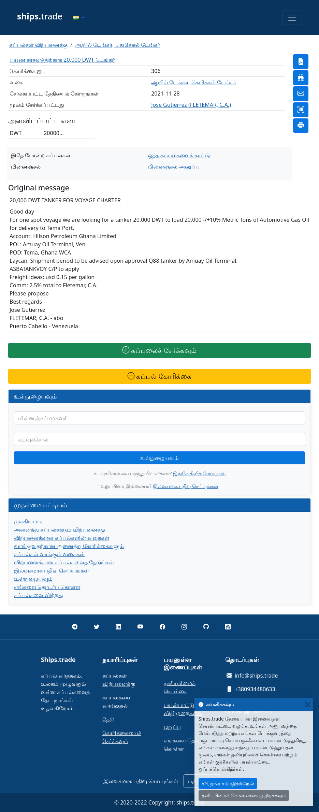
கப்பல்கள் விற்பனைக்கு (38, 44)
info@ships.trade (256, 675)
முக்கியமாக (28, 521)
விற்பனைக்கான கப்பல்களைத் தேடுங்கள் (64, 562)
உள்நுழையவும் (159, 458)
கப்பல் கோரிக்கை (159, 376)
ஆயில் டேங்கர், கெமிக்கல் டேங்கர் (117, 44)
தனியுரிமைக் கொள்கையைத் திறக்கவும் (244, 795)
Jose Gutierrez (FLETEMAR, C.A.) (191, 104)
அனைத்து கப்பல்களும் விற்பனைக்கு (59, 529)
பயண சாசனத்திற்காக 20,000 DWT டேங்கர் (62, 59)
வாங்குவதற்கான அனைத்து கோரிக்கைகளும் (69, 546)
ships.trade (190, 802)
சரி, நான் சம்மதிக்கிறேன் (228, 783)
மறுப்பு (172, 726)
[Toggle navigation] (292, 18)
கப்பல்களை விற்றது (38, 595)
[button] (79, 18)
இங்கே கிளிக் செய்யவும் (199, 473)
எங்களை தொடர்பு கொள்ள (47, 587)
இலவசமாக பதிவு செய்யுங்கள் (185, 486)
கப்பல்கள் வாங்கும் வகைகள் (49, 554)
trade (39, 16)
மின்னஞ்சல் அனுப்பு (174, 166)
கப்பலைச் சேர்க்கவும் (159, 350)
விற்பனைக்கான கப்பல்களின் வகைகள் (61, 537)
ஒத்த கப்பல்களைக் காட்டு (179, 155)
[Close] (307, 704)
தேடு (108, 719)
